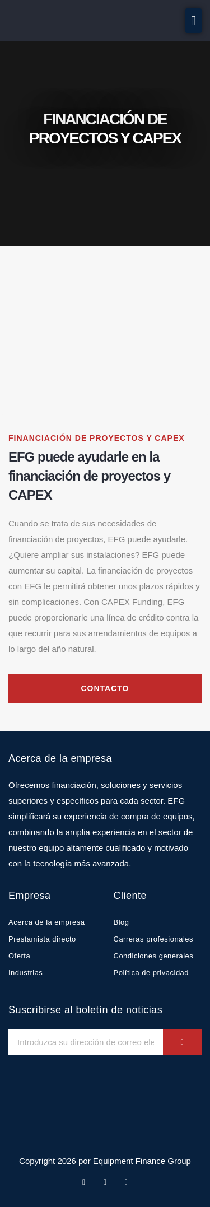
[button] (193, 20)
